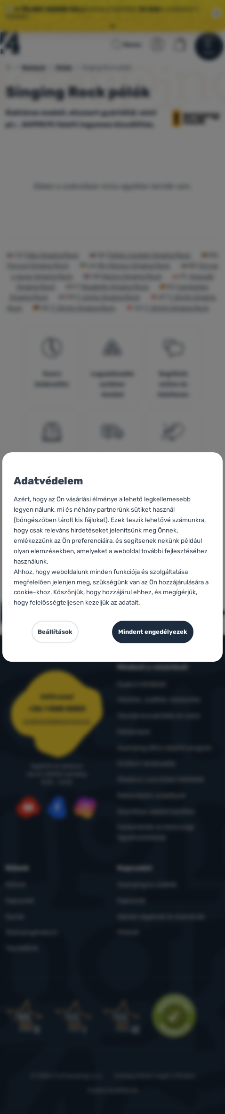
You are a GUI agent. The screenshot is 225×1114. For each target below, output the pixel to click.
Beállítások (55, 631)
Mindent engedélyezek (152, 631)
